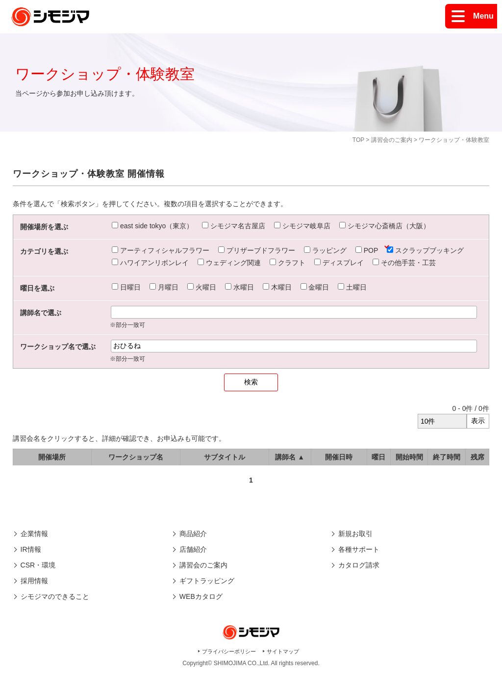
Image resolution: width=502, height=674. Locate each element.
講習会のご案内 (391, 139)
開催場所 (52, 457)
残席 (477, 457)
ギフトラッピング (206, 581)
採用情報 (34, 581)
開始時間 (409, 457)
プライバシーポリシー (229, 651)
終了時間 (446, 457)
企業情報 (34, 534)
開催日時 (338, 457)
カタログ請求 (358, 565)
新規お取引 (355, 534)
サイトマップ (283, 651)
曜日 (378, 457)
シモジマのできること (55, 596)
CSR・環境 (38, 565)
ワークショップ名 (135, 457)
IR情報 (31, 549)
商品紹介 (193, 534)
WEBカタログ (201, 596)
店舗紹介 (193, 549)
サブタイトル (224, 457)
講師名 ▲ (289, 457)
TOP (358, 139)
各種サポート (358, 549)
